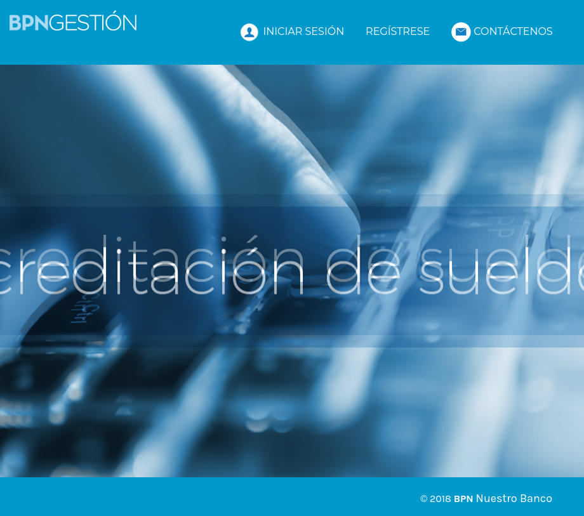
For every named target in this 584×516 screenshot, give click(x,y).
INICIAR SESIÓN (291, 31)
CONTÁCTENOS (502, 31)
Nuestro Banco (514, 498)
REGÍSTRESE (398, 31)
